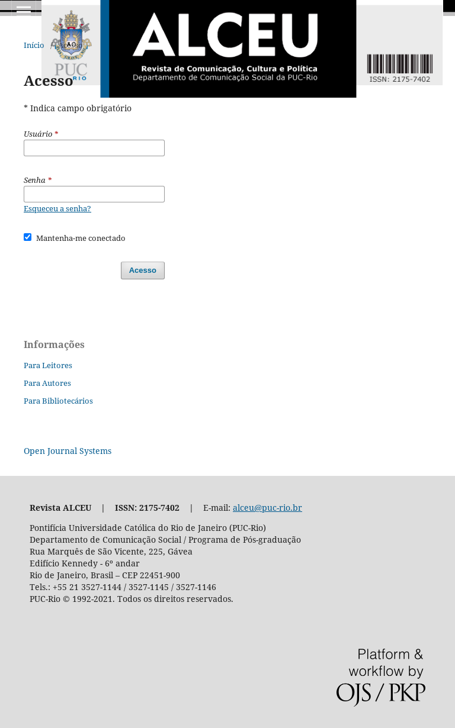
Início (34, 45)
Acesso (142, 270)
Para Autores (47, 383)
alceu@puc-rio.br (267, 507)
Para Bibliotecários (58, 400)
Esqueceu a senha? (57, 208)
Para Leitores (48, 365)
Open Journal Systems (67, 450)
